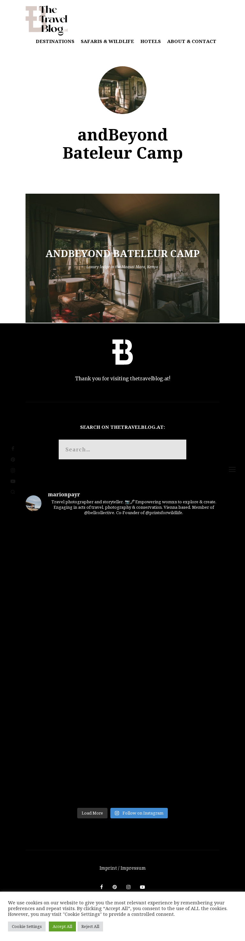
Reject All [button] (90, 926)
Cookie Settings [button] (27, 926)
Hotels (150, 41)
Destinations (55, 41)
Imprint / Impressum (123, 868)
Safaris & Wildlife (107, 41)
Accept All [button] (62, 926)
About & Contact (191, 41)
